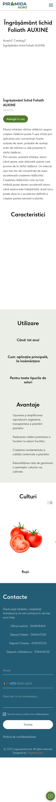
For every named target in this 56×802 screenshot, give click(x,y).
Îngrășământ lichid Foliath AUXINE (24, 45)
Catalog (19, 40)
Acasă (7, 40)
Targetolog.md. (35, 752)
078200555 (39, 643)
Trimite (28, 724)
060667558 (38, 634)
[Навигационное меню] (51, 5)
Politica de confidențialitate (19, 737)
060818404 (38, 626)
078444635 (42, 652)
